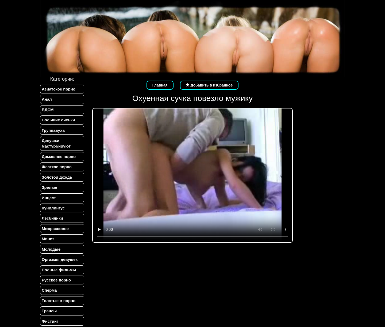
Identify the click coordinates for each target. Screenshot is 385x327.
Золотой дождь (57, 177)
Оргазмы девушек (60, 259)
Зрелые (49, 187)
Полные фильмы (59, 270)
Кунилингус (53, 208)
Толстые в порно (58, 300)
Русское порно (56, 280)
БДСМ (48, 109)
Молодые (51, 249)
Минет (48, 238)
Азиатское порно (58, 89)
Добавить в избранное (209, 85)
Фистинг (50, 321)
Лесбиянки (52, 218)
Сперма (49, 290)
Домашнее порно (59, 156)
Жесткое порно (57, 166)
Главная (160, 85)
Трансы (49, 311)
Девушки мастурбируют (56, 143)
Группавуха (53, 130)
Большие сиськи (58, 120)
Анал (47, 99)
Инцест (49, 198)
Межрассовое (55, 228)
